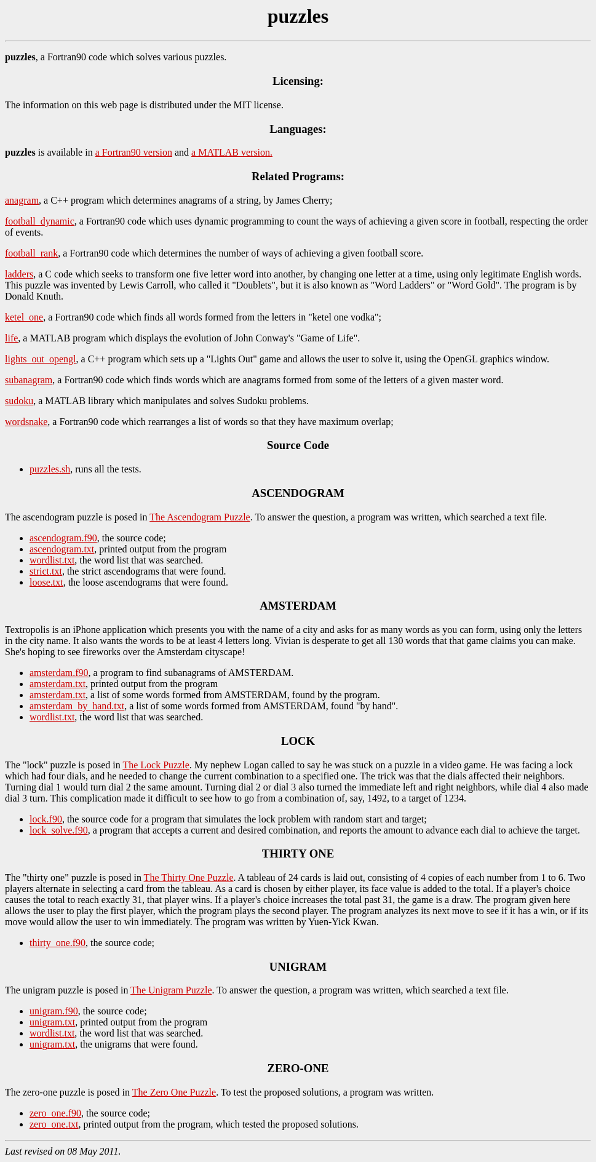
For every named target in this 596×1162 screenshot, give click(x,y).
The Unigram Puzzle (171, 990)
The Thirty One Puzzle (189, 877)
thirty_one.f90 (57, 942)
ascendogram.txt (62, 549)
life (11, 338)
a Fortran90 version (133, 152)
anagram (22, 200)
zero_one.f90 (55, 1113)
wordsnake (26, 421)
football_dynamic (39, 221)
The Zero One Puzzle (174, 1092)
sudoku (19, 401)
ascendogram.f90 (63, 538)
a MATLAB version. (231, 152)
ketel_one (24, 317)
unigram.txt (52, 1022)
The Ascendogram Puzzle (199, 517)
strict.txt (46, 571)
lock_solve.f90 (59, 830)
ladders (19, 274)
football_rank (31, 253)
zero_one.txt (54, 1124)
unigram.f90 (54, 1011)
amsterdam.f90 (59, 672)
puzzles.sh (50, 469)
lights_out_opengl (40, 359)
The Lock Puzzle (155, 765)
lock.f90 (46, 819)
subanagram (28, 380)
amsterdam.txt (57, 683)
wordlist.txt (52, 560)
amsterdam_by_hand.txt (77, 706)
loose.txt (46, 582)
